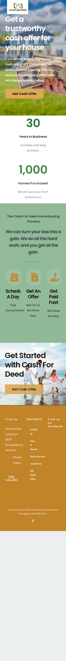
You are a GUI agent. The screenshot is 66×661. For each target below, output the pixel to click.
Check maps (15, 460)
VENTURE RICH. (39, 513)
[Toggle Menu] (59, 7)
